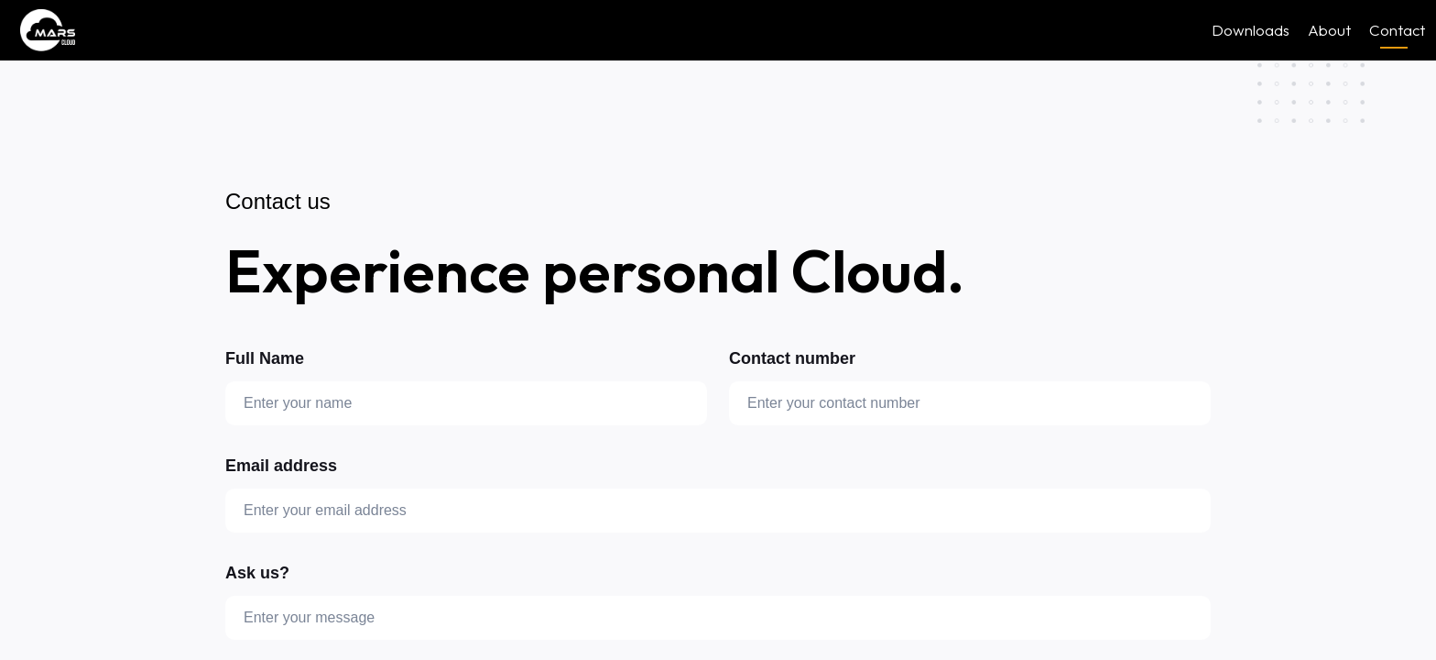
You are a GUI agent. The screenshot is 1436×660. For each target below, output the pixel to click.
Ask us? (257, 573)
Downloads (1250, 30)
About (1329, 30)
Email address (281, 465)
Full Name (264, 358)
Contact (1397, 30)
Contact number (792, 358)
